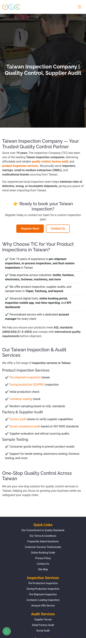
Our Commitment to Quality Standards (43, 530)
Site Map (43, 569)
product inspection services (20, 166)
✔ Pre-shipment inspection (23, 377)
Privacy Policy (43, 558)
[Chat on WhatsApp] (5, 631)
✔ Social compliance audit (23, 426)
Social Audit (43, 630)
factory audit (60, 161)
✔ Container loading (19, 399)
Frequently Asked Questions (43, 541)
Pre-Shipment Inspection (43, 594)
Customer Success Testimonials (43, 547)
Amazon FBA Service (43, 605)
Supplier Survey (43, 619)
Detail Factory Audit (43, 625)
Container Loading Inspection (42, 600)
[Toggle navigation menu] (78, 7)
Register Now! (30, 228)
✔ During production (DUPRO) (25, 384)
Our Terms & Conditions (43, 535)
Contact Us (58, 228)
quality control (41, 161)
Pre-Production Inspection (43, 583)
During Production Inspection (43, 588)
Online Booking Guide (43, 552)
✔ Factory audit (16, 419)
